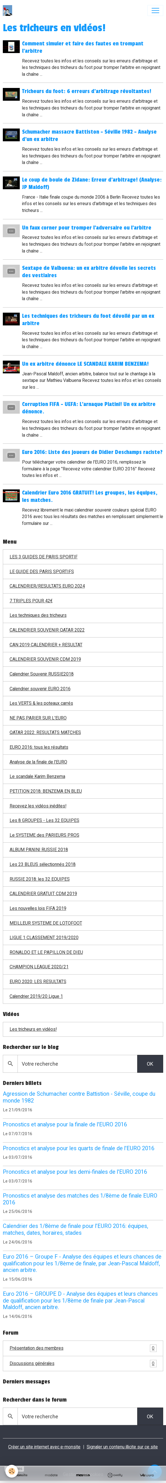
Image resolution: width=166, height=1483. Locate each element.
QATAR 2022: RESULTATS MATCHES (45, 732)
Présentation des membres (83, 1348)
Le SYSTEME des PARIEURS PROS (44, 835)
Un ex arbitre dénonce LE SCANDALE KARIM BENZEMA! (85, 364)
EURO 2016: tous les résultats (39, 747)
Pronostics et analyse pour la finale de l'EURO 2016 (65, 1124)
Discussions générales (83, 1363)
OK (150, 1064)
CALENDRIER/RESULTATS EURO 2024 (47, 586)
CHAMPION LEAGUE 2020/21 (39, 966)
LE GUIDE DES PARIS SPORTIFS (42, 571)
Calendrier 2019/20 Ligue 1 (36, 996)
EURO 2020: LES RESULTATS (38, 981)
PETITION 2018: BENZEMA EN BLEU (46, 791)
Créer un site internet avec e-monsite (44, 1447)
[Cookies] (12, 1471)
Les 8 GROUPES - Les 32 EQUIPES (44, 820)
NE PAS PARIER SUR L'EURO (38, 718)
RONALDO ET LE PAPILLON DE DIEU (46, 952)
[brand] (9, 10)
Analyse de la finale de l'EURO (38, 762)
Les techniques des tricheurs (38, 615)
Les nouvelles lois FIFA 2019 (38, 908)
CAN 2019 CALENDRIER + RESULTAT (46, 644)
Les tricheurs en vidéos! (33, 1029)
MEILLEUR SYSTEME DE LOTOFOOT (46, 923)
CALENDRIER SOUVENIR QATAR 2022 (47, 630)
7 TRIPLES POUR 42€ (31, 600)
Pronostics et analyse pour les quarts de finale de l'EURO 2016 (78, 1148)
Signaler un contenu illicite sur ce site (122, 1447)
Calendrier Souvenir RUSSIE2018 (42, 674)
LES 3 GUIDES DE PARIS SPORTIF (44, 556)
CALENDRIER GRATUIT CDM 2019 (43, 893)
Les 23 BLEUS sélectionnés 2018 (43, 864)
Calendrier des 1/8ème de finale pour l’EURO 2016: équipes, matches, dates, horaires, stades (75, 1229)
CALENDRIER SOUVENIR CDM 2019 (45, 659)
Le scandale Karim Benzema (37, 776)
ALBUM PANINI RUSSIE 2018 (39, 849)
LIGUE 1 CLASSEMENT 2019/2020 (44, 937)
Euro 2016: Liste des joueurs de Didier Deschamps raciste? (92, 452)
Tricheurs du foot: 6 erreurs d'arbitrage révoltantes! (87, 91)
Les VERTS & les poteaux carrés (41, 703)
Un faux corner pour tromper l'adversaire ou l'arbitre (87, 227)
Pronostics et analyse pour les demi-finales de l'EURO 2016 (75, 1172)
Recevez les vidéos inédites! (38, 806)
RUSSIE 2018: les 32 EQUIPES (40, 879)
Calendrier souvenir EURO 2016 (40, 688)
